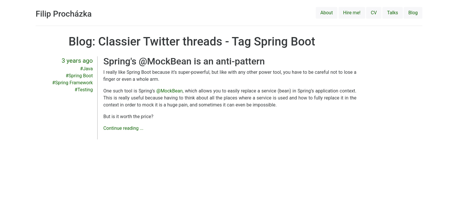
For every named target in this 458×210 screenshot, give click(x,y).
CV (374, 12)
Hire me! (352, 12)
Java (88, 68)
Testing (85, 89)
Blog (413, 12)
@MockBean (169, 91)
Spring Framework (74, 82)
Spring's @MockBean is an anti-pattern (184, 61)
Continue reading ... (123, 128)
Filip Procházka (64, 14)
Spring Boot (81, 75)
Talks (392, 12)
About (326, 12)
